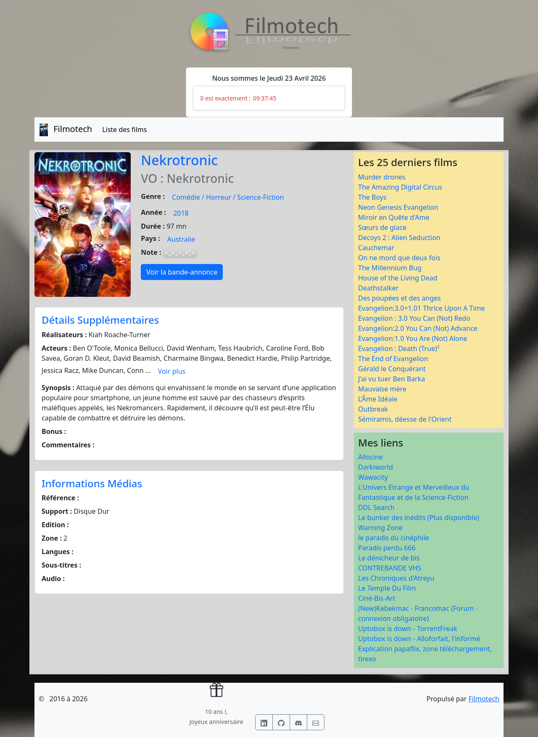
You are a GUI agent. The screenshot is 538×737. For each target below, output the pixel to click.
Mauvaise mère (382, 389)
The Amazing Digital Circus (400, 187)
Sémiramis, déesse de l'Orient (404, 419)
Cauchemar (376, 247)
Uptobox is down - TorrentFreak (407, 628)
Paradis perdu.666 (386, 547)
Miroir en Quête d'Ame (393, 217)
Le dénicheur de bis (388, 558)
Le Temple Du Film (387, 588)
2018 (181, 213)
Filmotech (483, 698)
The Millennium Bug (390, 267)
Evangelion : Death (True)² (399, 348)
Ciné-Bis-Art (376, 598)
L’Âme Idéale (378, 399)
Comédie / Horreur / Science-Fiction (228, 197)
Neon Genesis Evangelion (398, 207)
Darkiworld (375, 467)
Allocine (370, 457)
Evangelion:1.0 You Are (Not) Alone (412, 338)
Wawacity (373, 477)
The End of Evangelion (393, 358)
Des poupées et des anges (399, 298)
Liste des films (124, 129)
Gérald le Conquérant (392, 368)
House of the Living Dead (398, 278)
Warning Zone (380, 527)
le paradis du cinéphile (393, 537)
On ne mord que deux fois (399, 257)
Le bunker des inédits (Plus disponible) (418, 517)
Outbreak (373, 409)
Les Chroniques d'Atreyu (396, 578)
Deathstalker (378, 288)
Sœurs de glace (382, 227)
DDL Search (376, 507)
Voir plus (171, 371)
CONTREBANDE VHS (389, 568)
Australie (181, 239)
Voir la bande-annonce (181, 272)
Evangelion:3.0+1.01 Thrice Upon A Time (421, 308)
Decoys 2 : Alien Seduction (399, 237)
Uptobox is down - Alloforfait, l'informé (419, 638)
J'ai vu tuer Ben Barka (391, 378)
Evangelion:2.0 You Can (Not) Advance (417, 328)
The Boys (372, 197)
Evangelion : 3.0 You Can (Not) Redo (414, 318)
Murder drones (382, 177)
